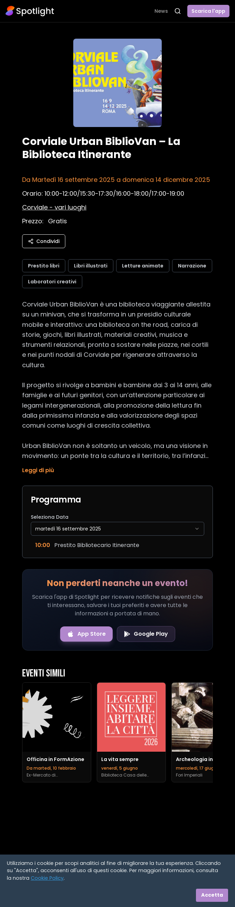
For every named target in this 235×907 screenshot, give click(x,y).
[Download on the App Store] (86, 634)
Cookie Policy (47, 878)
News (161, 11)
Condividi (43, 241)
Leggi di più (38, 470)
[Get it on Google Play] (146, 634)
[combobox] (117, 529)
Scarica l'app (208, 11)
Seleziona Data (49, 517)
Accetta (212, 894)
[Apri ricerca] (178, 11)
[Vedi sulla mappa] (54, 207)
